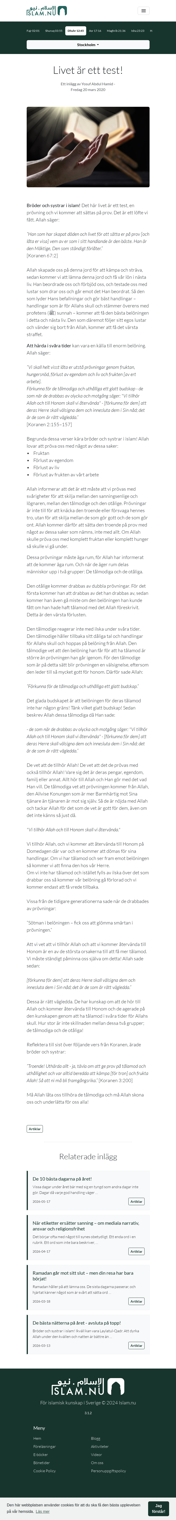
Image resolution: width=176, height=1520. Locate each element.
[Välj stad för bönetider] (88, 44)
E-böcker (40, 1454)
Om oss (97, 1462)
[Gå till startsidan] (47, 11)
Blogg (95, 1438)
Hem (37, 1438)
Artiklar (35, 1129)
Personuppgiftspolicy (108, 1470)
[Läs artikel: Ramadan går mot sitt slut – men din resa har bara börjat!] (89, 1275)
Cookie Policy (44, 1470)
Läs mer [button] (43, 1511)
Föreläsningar (44, 1446)
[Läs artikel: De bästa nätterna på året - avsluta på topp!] (89, 1323)
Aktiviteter (100, 1446)
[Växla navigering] (144, 11)
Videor (96, 1454)
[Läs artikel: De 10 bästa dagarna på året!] (89, 1179)
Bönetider (41, 1462)
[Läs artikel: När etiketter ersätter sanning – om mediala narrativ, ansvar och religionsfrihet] (89, 1225)
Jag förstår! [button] (158, 1509)
